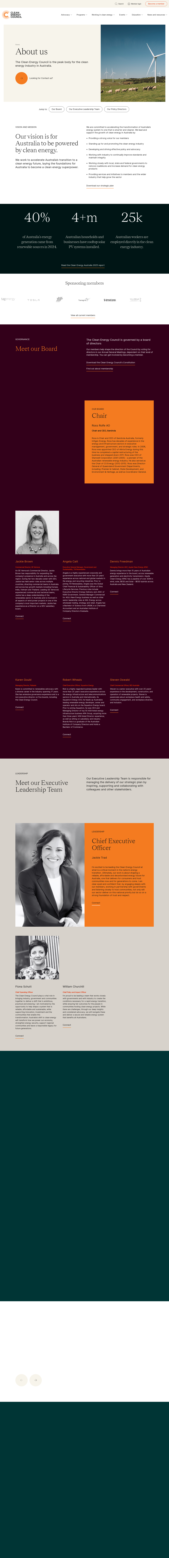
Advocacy (66, 15)
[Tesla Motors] (58, 302)
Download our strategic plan (100, 189)
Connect (19, 619)
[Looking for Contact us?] (35, 78)
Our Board (57, 111)
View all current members (83, 318)
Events (123, 15)
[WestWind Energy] (159, 302)
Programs (82, 15)
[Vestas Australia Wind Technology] (134, 302)
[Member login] (134, 4)
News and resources (157, 15)
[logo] (12, 14)
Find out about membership (99, 372)
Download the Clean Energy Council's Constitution (110, 366)
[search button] (119, 4)
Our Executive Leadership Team (84, 111)
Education (137, 15)
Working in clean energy (103, 15)
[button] (35, 1380)
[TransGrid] (108, 302)
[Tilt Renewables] (83, 302)
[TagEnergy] (32, 301)
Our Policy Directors (116, 111)
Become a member (156, 4)
